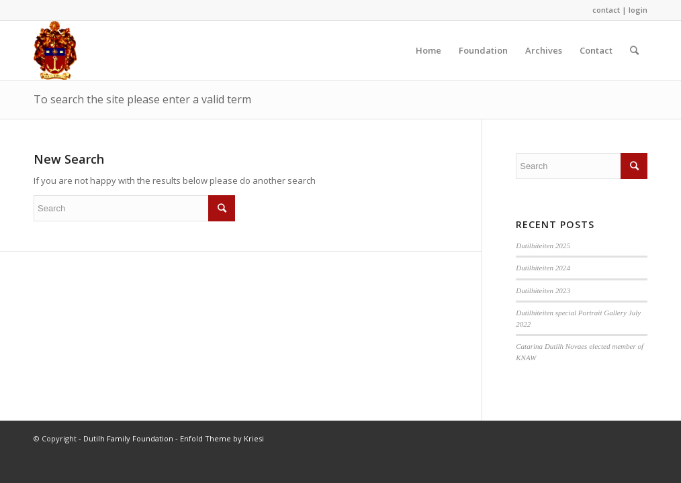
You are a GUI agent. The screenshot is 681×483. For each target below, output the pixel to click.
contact (606, 10)
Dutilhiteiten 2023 (543, 290)
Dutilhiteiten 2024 (543, 268)
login (638, 10)
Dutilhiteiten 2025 (543, 245)
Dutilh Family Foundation (128, 438)
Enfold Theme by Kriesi (222, 438)
